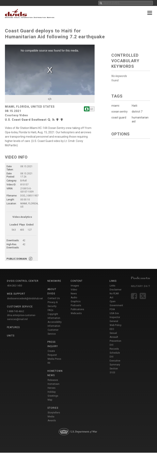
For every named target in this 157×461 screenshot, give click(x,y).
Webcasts (76, 313)
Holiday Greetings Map (53, 396)
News (74, 293)
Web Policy (115, 325)
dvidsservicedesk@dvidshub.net (25, 298)
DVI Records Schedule (115, 349)
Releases (53, 380)
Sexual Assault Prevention (115, 337)
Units (10, 335)
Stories (52, 408)
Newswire (54, 281)
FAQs (50, 310)
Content (77, 281)
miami (115, 105)
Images (75, 285)
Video (74, 289)
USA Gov (114, 313)
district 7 (137, 111)
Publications (77, 309)
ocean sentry (119, 111)
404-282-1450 (14, 285)
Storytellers (54, 412)
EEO (112, 329)
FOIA (112, 309)
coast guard (118, 117)
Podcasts (76, 305)
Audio (74, 297)
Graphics (76, 301)
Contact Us (54, 298)
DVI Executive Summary (115, 360)
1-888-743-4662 (15, 311)
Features (13, 327)
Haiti (134, 105)
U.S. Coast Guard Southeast (26, 119)
